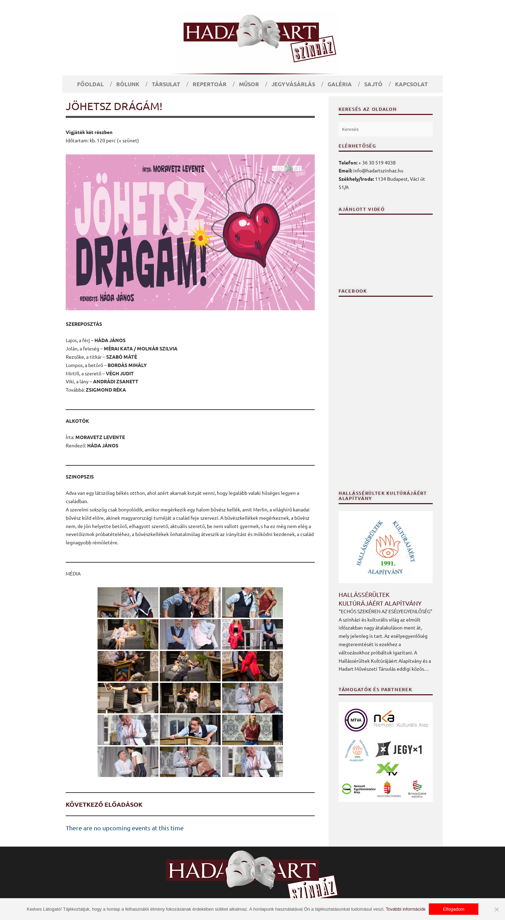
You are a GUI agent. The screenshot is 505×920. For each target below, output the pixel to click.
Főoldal (90, 84)
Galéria (340, 84)
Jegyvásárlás (293, 84)
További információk (405, 909)
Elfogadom (453, 909)
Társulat (166, 84)
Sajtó (373, 84)
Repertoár (210, 84)
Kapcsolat (411, 84)
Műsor (249, 84)
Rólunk (127, 84)
